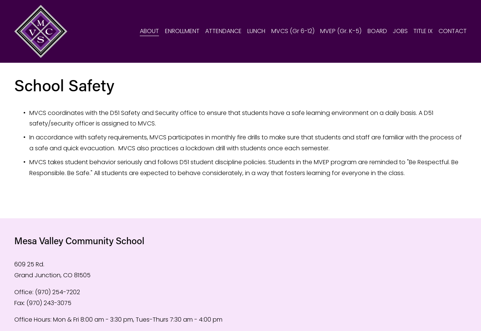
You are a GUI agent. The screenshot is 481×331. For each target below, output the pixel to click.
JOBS (400, 31)
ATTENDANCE (223, 31)
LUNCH (256, 31)
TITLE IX (423, 31)
